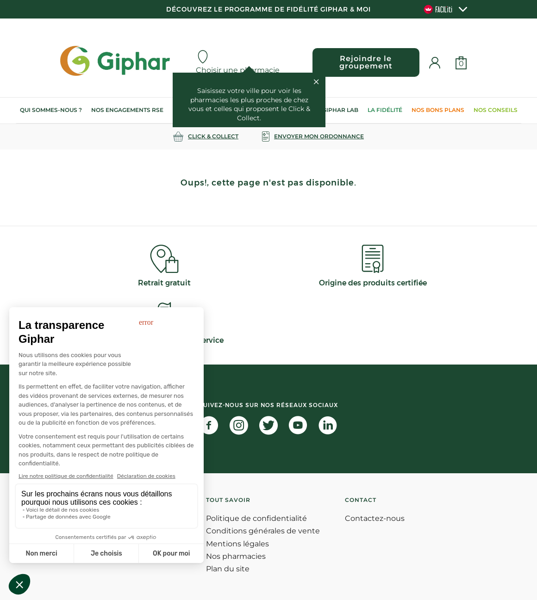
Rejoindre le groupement (366, 62)
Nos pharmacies (236, 556)
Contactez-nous (375, 518)
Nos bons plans (438, 109)
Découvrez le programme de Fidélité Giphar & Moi (268, 9)
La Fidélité (385, 109)
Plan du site (228, 568)
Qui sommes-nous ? (51, 109)
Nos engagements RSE (127, 109)
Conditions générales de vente (263, 530)
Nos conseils (496, 109)
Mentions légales (237, 543)
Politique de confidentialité (256, 518)
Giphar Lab (340, 109)
